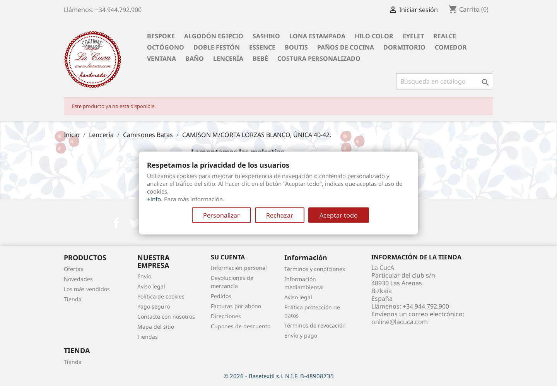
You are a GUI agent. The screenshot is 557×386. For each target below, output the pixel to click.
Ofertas (73, 269)
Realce (444, 36)
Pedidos (221, 296)
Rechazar (279, 215)
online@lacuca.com (399, 321)
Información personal (239, 267)
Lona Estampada (317, 36)
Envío (144, 276)
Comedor (451, 47)
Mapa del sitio (155, 326)
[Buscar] (444, 81)
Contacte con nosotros (166, 316)
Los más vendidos (87, 289)
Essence (262, 47)
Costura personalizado (319, 58)
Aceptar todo (339, 215)
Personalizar (221, 215)
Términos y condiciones (314, 269)
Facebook (116, 223)
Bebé (260, 58)
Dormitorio (404, 47)
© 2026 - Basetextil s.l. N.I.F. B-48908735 (279, 376)
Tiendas (147, 336)
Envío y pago (300, 335)
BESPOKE (161, 36)
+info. (154, 199)
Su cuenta (228, 257)
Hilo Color (374, 36)
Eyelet (413, 36)
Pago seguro (153, 306)
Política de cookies (161, 296)
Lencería (228, 58)
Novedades (78, 279)
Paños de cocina (345, 47)
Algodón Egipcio (213, 36)
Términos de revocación (315, 325)
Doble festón (216, 47)
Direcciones (226, 316)
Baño (194, 58)
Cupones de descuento (240, 326)
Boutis (296, 47)
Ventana (161, 58)
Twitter (135, 223)
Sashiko (266, 36)
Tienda (73, 299)
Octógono (165, 47)
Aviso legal (151, 286)
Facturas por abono (236, 306)
